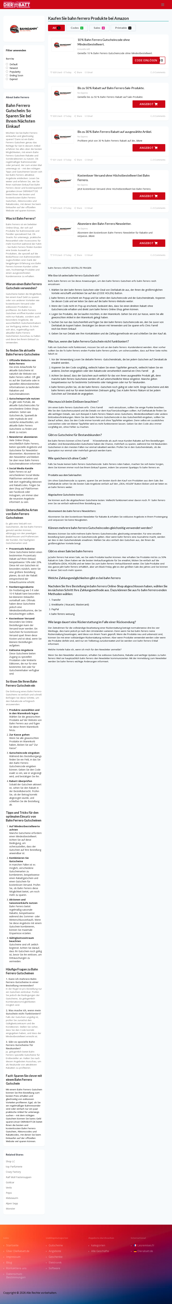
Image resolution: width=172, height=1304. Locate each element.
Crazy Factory (13, 1171)
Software (54, 1268)
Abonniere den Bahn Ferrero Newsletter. (104, 223)
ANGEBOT (149, 104)
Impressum (13, 1257)
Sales (99, 27)
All (56, 27)
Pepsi (9, 1192)
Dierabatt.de (143, 1251)
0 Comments (157, 72)
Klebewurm (12, 1198)
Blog (9, 1262)
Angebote (55, 1251)
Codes (77, 27)
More (139, 140)
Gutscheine (56, 1245)
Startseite (12, 1245)
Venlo (9, 1187)
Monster (10, 1208)
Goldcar (10, 1182)
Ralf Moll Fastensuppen (18, 1177)
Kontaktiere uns (16, 1268)
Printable (123, 27)
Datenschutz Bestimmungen (16, 1275)
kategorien (98, 1245)
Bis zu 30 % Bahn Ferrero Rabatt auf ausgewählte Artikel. (114, 131)
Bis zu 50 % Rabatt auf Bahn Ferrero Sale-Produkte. (110, 88)
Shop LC (10, 1161)
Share (78, 72)
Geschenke (55, 1257)
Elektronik (55, 1262)
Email (89, 72)
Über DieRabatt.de (17, 1251)
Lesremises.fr (144, 1245)
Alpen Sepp (12, 1203)
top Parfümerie (14, 1166)
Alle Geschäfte (100, 1251)
